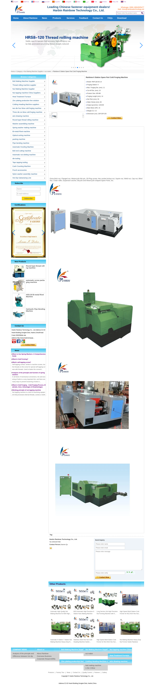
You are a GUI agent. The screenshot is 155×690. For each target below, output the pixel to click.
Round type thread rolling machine (25, 120)
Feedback (83, 18)
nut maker (48, 71)
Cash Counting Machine (21, 166)
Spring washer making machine (24, 128)
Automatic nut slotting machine (24, 155)
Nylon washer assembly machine (24, 174)
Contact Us (98, 18)
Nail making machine (93, 665)
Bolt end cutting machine (21, 151)
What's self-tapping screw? (21, 364)
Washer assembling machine (23, 124)
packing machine (18, 139)
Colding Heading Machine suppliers (25, 104)
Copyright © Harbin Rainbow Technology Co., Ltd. (78, 676)
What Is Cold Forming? (20, 360)
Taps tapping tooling (20, 162)
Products (57, 18)
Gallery (104, 672)
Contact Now (28, 344)
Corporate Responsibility (46, 659)
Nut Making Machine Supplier (33, 71)
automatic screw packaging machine (35, 281)
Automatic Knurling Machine (23, 147)
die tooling (16, 158)
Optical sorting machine (21, 135)
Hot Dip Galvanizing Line (21, 178)
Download (121, 18)
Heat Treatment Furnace (21, 97)
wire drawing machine (20, 116)
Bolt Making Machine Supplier (23, 81)
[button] (71, 67)
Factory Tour (60, 672)
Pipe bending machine (20, 143)
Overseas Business (44, 656)
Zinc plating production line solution (25, 100)
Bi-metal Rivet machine (21, 131)
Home (16, 18)
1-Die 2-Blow (90, 668)
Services (71, 18)
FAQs (110, 18)
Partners (97, 672)
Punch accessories (19, 170)
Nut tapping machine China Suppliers (26, 93)
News (44, 18)
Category (19, 71)
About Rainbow (30, 18)
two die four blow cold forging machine (26, 108)
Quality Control (87, 672)
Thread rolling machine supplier (24, 85)
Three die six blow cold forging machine (27, 112)
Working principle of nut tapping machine (26, 391)
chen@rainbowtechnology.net (133, 9)
